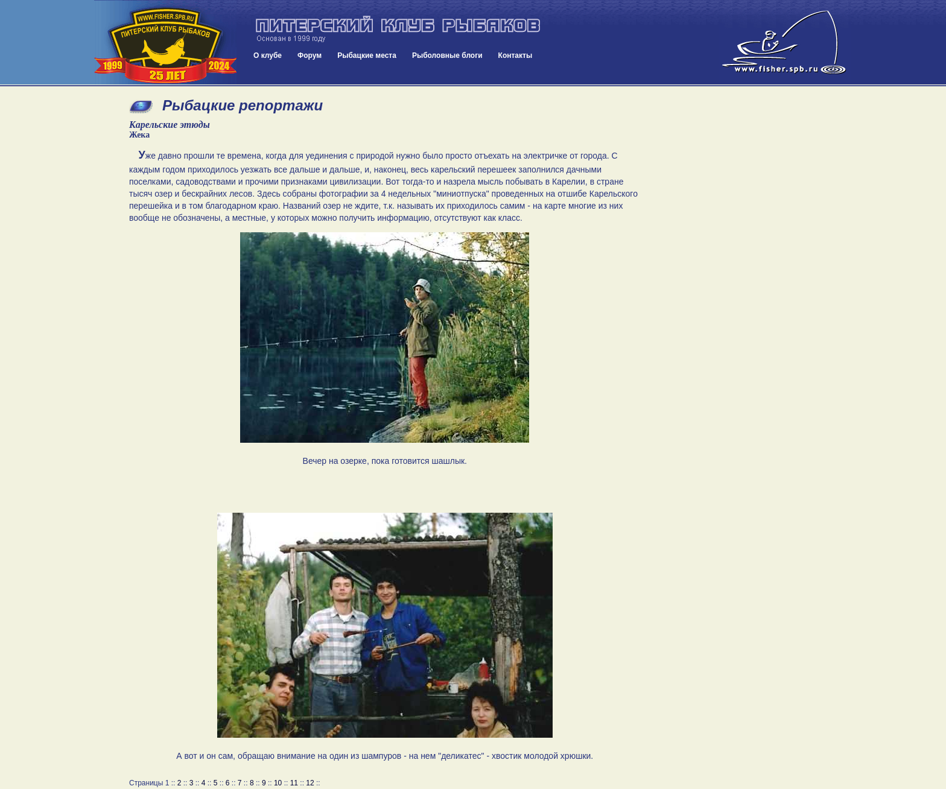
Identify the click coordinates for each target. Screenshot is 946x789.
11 (294, 783)
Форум (309, 55)
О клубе (267, 55)
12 (310, 783)
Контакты (515, 55)
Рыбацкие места (366, 55)
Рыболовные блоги (447, 55)
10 (278, 783)
